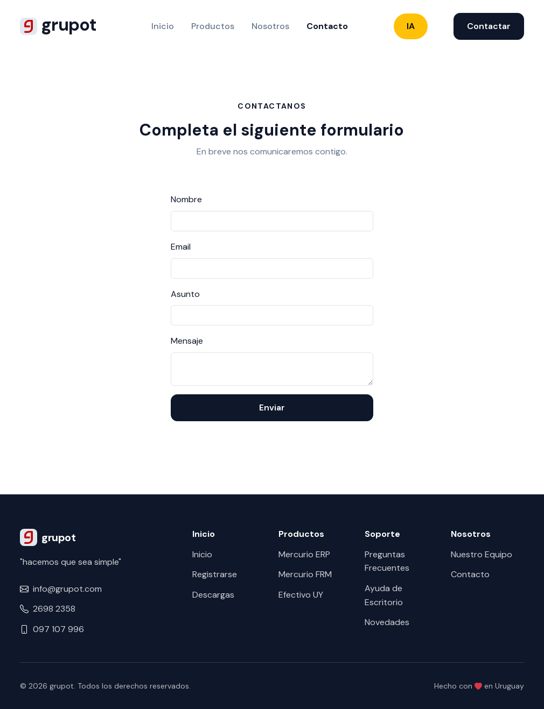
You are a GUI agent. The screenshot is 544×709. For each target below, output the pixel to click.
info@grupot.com (67, 588)
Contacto (327, 26)
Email (181, 246)
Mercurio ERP (304, 554)
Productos (212, 26)
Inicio (162, 26)
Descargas (213, 594)
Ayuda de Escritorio (384, 595)
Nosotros (270, 26)
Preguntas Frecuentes (387, 561)
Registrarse (214, 574)
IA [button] (411, 26)
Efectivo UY (300, 594)
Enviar (272, 407)
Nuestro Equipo (481, 554)
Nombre (186, 199)
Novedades (387, 622)
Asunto (185, 294)
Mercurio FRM (305, 574)
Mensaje (187, 340)
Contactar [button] (489, 26)
